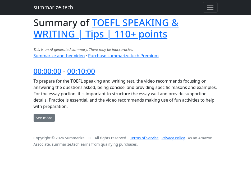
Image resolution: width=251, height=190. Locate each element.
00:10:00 (81, 71)
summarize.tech (53, 7)
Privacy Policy (173, 137)
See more (44, 117)
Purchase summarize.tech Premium (123, 56)
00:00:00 (47, 71)
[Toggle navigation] (210, 7)
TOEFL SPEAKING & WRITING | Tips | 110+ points (106, 28)
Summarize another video (59, 56)
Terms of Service (144, 137)
